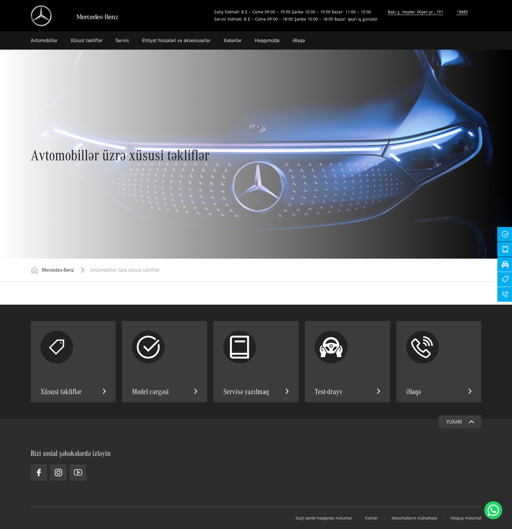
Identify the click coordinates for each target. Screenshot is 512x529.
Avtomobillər (44, 40)
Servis (122, 40)
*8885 (462, 12)
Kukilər (371, 518)
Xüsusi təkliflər (87, 40)
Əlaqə (299, 40)
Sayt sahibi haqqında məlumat (324, 518)
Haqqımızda (267, 40)
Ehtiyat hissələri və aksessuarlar (176, 40)
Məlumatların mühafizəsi (414, 518)
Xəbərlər (233, 40)
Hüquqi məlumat (466, 518)
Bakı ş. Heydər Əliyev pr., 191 (415, 12)
